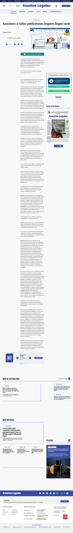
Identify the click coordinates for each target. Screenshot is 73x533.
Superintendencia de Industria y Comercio (52, 1)
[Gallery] (23, 357)
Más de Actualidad (11, 378)
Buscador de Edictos (56, 11)
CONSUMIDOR (31, 11)
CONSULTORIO (22, 11)
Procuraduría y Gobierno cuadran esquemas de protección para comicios (23, 491)
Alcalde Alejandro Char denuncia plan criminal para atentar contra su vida (37, 491)
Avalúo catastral (17, 1)
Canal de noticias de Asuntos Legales (32, 54)
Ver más (58, 146)
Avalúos (10, 1)
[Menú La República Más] (4, 6)
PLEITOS (38, 11)
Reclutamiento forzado (67, 1)
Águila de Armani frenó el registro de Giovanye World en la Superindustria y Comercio (58, 491)
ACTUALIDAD (13, 11)
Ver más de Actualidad (64, 379)
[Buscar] (10, 6)
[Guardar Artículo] (9, 44)
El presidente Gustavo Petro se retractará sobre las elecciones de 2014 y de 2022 (11, 390)
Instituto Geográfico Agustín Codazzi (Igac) (32, 1)
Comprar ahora (59, 86)
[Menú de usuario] (56, 6)
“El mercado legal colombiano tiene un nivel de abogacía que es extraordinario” (62, 398)
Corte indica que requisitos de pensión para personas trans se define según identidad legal (62, 388)
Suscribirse (66, 5)
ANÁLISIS (45, 11)
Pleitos (49, 480)
